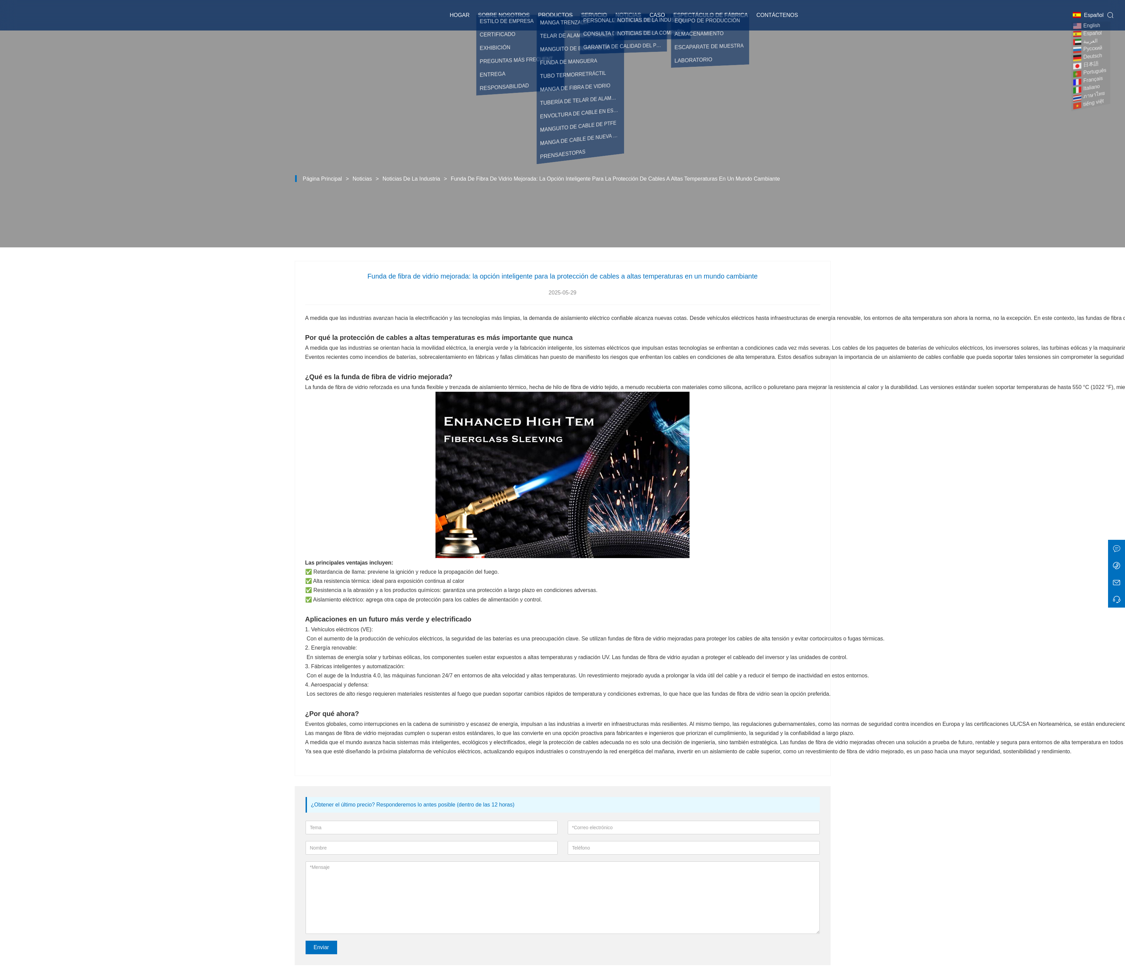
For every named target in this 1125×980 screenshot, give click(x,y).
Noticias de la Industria (411, 179)
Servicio (594, 15)
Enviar (321, 947)
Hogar (460, 15)
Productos (555, 15)
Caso (657, 15)
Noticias (628, 15)
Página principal (322, 179)
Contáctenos (777, 15)
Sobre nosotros (504, 15)
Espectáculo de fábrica (711, 15)
